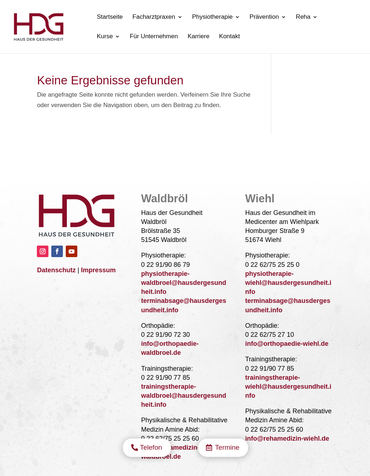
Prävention (264, 17)
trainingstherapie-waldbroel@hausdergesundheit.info (183, 395)
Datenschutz (56, 270)
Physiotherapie (212, 17)
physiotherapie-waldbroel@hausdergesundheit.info (183, 282)
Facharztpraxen (154, 17)
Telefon (151, 143)
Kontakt (229, 37)
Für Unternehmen (154, 37)
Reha (303, 17)
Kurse (105, 37)
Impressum (98, 270)
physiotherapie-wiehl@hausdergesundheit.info (288, 282)
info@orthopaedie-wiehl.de (287, 343)
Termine (227, 143)
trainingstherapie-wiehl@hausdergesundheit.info (288, 386)
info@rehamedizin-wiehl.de (287, 438)
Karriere (198, 37)
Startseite (110, 17)
